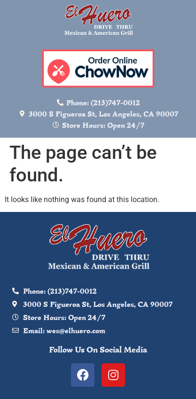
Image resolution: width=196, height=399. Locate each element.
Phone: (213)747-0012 (103, 102)
